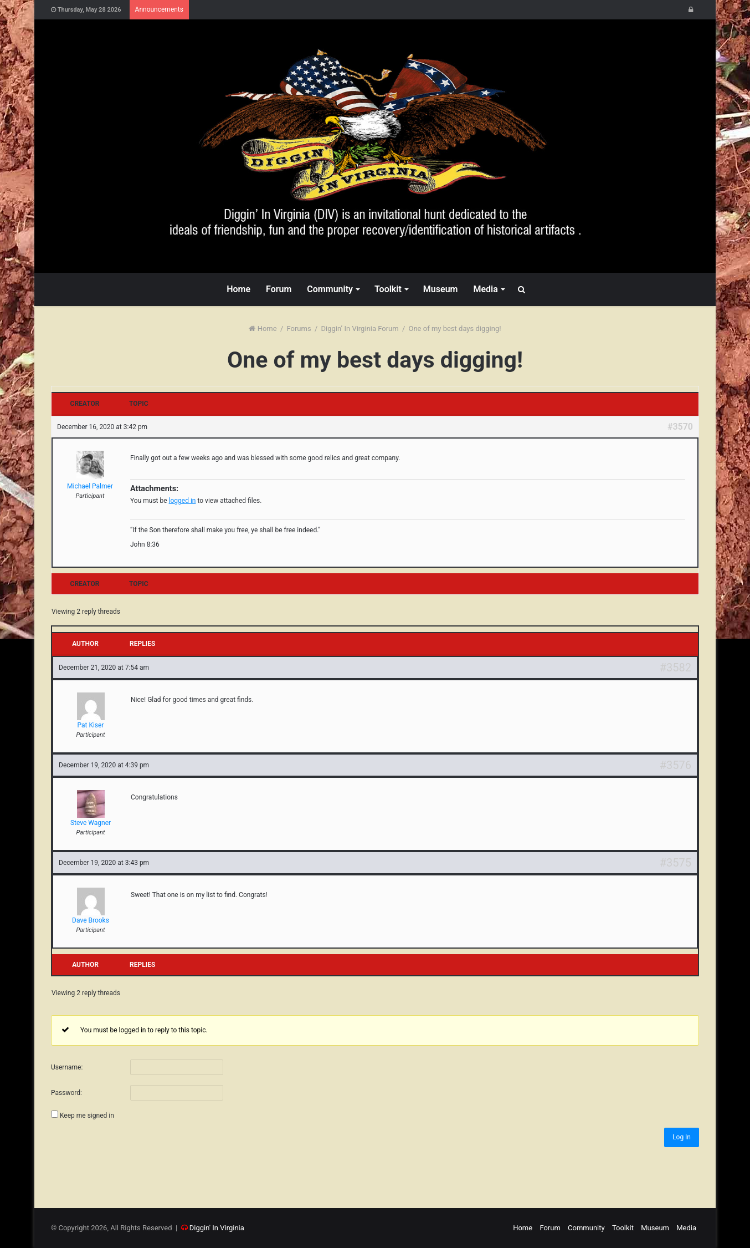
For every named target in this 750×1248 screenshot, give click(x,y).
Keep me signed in (87, 1115)
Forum (278, 289)
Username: (67, 1067)
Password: (66, 1092)
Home (238, 289)
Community (330, 289)
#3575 (675, 863)
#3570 (680, 427)
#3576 (675, 765)
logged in (182, 501)
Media (485, 289)
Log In (681, 1137)
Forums (299, 328)
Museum (440, 289)
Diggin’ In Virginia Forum (360, 328)
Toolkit (388, 289)
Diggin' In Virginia (216, 1228)
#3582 (675, 668)
